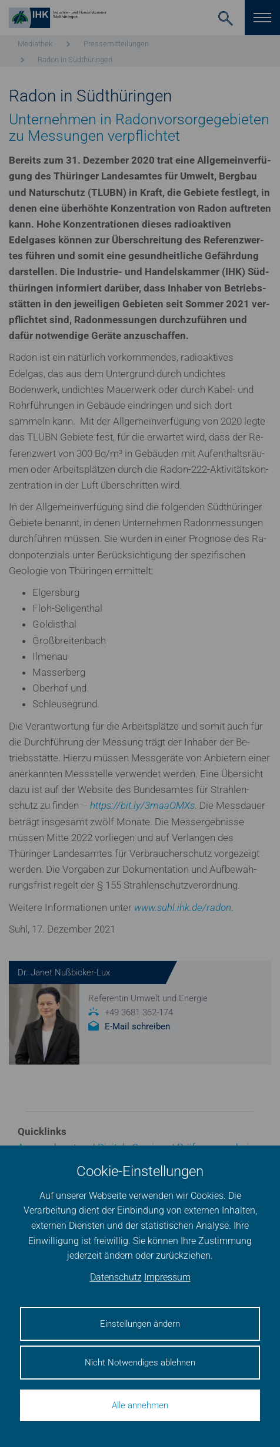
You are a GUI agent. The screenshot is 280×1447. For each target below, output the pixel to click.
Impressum (167, 1277)
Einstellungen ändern (140, 1324)
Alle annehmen (140, 1405)
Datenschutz (116, 1277)
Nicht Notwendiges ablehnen (140, 1362)
